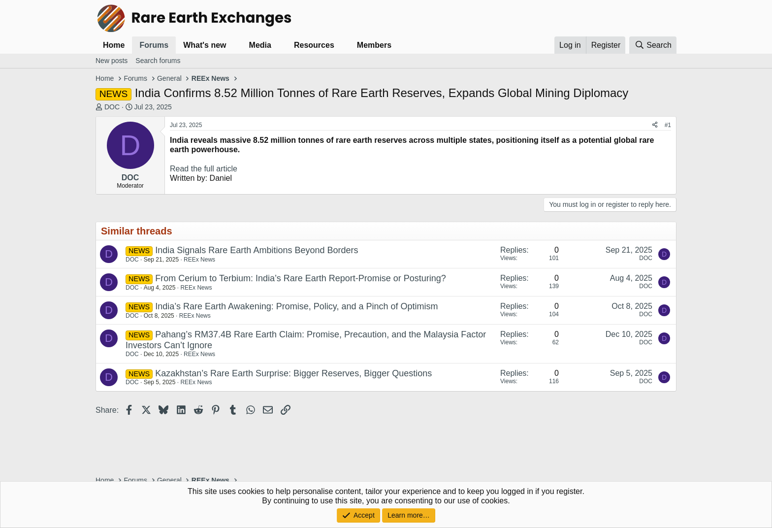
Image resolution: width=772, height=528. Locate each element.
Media (260, 45)
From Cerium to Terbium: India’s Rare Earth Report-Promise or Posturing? (300, 278)
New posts (112, 61)
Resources (314, 45)
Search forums (157, 61)
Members (374, 45)
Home (114, 45)
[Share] (654, 125)
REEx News (199, 259)
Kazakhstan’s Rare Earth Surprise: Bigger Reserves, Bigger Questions (293, 373)
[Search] (652, 45)
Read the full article (203, 169)
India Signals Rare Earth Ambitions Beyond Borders (256, 250)
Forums (153, 45)
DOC (112, 107)
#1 (668, 125)
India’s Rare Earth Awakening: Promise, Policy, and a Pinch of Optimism (296, 306)
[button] (234, 45)
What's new (204, 45)
